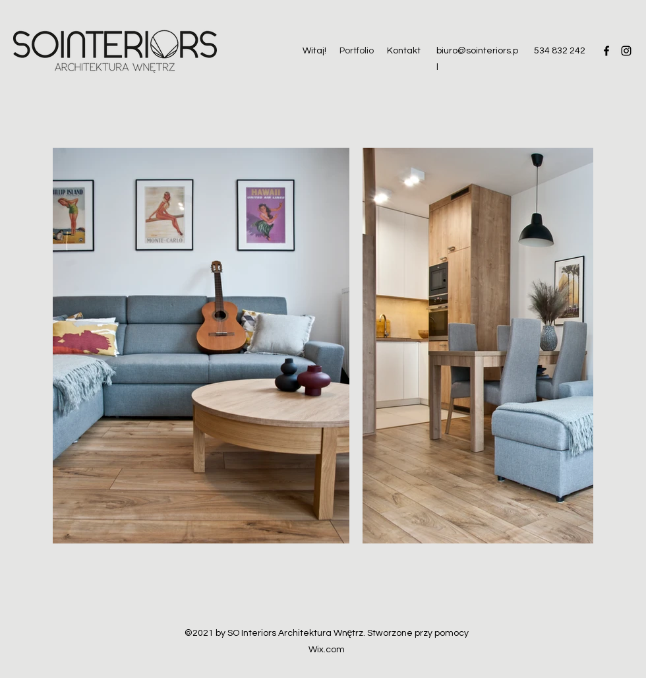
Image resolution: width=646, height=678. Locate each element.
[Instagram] (626, 50)
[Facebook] (606, 50)
